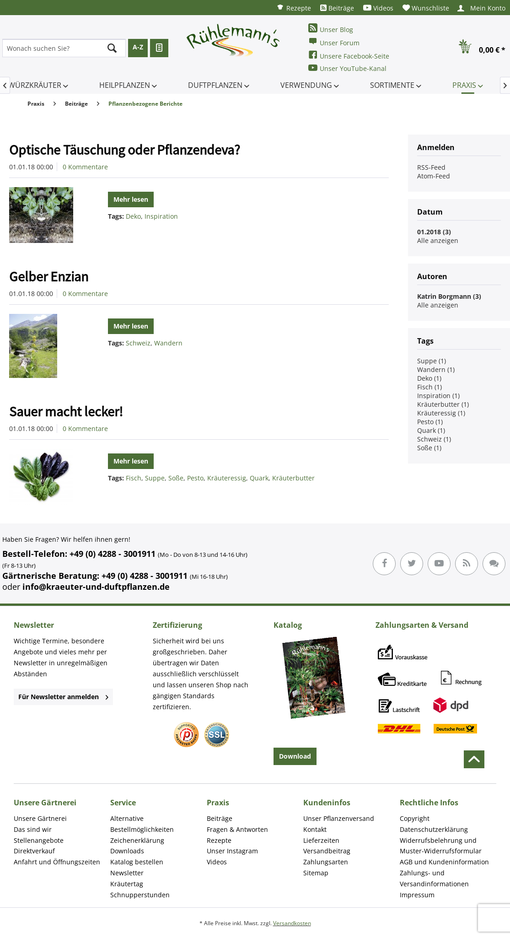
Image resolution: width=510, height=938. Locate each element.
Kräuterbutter (293, 478)
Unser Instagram (232, 850)
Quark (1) (431, 430)
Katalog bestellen (136, 861)
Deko (133, 216)
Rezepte (293, 7)
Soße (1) (429, 447)
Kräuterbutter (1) (443, 404)
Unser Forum (334, 42)
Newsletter (127, 872)
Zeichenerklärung (137, 840)
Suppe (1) (431, 360)
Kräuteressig (226, 478)
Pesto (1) (430, 421)
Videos (378, 8)
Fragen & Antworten (237, 829)
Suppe (155, 478)
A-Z (138, 47)
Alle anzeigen (437, 240)
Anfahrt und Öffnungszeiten (57, 861)
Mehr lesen (130, 199)
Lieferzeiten (321, 840)
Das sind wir (33, 829)
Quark (259, 478)
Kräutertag (126, 883)
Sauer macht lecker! (66, 411)
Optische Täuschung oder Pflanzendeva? (124, 149)
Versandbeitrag (326, 850)
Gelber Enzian (48, 276)
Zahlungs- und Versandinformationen (434, 878)
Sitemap (315, 872)
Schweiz (138, 343)
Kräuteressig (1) (441, 413)
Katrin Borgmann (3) (449, 296)
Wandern (168, 343)
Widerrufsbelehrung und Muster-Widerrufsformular (441, 846)
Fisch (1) (429, 387)
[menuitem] (294, 7)
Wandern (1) (436, 369)
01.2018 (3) (434, 231)
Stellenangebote (39, 840)
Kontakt (315, 829)
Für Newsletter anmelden (63, 696)
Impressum (417, 894)
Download (295, 756)
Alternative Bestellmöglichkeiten (142, 824)
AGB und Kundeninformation (444, 861)
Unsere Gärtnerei (40, 818)
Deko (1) (429, 378)
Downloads (127, 850)
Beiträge (337, 8)
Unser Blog (330, 28)
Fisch (133, 478)
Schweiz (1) (434, 439)
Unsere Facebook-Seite (348, 55)
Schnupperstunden (140, 894)
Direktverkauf (34, 850)
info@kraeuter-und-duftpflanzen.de (96, 586)
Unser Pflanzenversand (338, 818)
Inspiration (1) (438, 395)
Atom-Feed (433, 176)
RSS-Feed (431, 167)
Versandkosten (292, 923)
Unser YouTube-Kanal (347, 68)
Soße (175, 478)
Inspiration (161, 216)
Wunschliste (426, 8)
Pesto (195, 478)
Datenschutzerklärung (434, 829)
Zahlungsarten (325, 861)
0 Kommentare (85, 166)
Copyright (414, 818)
